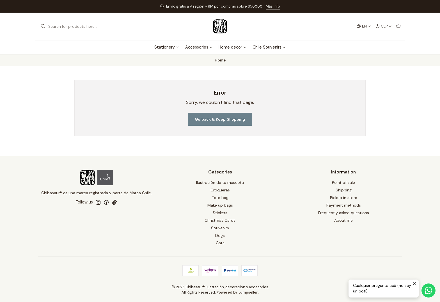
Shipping (344, 190)
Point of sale (343, 182)
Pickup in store (343, 197)
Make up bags (220, 205)
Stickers (220, 212)
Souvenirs (220, 227)
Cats (220, 242)
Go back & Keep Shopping (220, 119)
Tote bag (220, 197)
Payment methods (343, 205)
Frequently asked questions (343, 212)
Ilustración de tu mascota (220, 182)
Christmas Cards (220, 220)
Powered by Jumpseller (237, 292)
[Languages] (363, 26)
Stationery (166, 47)
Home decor (233, 47)
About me (343, 220)
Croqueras (220, 190)
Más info (273, 6)
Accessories (199, 47)
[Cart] (398, 26)
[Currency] (383, 26)
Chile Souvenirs (269, 47)
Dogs (220, 235)
